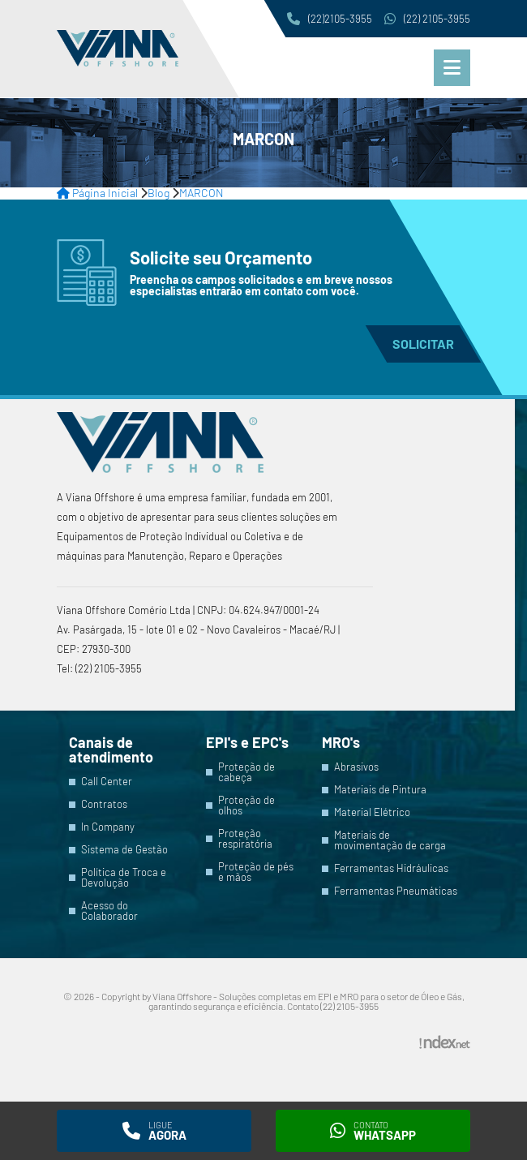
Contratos (104, 804)
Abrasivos (356, 767)
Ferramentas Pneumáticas (395, 891)
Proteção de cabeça (246, 772)
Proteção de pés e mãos (255, 872)
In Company (108, 827)
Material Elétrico (372, 812)
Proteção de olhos (246, 805)
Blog (158, 193)
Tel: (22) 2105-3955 (99, 668)
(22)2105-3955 (329, 18)
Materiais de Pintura (380, 789)
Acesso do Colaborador (109, 911)
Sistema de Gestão (124, 849)
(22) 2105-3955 (427, 18)
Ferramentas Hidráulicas (391, 868)
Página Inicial (97, 193)
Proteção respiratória (245, 838)
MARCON (201, 193)
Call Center (106, 781)
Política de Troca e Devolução (123, 877)
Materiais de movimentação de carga (390, 840)
